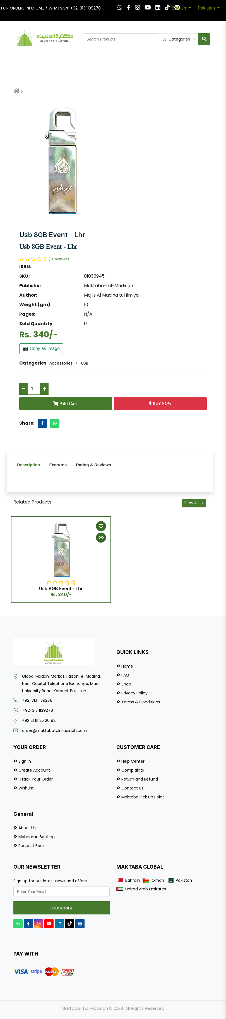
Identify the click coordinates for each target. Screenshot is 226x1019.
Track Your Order (35, 779)
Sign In (24, 761)
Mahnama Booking (36, 837)
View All (193, 503)
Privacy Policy (134, 693)
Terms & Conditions (140, 702)
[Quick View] (101, 538)
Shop (126, 684)
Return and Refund (139, 779)
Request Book (31, 845)
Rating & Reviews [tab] (93, 464)
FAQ (125, 675)
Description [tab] (28, 464)
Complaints (132, 770)
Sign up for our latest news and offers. (50, 881)
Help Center (133, 761)
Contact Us (132, 788)
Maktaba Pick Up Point (142, 797)
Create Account (34, 770)
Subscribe (61, 907)
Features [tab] (58, 464)
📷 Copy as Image (41, 348)
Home (127, 666)
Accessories (61, 363)
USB (84, 363)
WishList (26, 788)
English (179, 8)
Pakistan (207, 8)
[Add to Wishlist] (101, 526)
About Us (27, 828)
